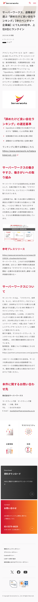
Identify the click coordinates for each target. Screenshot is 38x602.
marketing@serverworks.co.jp (22, 411)
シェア (9, 42)
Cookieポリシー (9, 555)
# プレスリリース (8, 39)
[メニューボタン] (34, 3)
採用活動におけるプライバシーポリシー (16, 562)
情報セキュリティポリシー (12, 549)
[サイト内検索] (30, 3)
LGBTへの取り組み (10, 559)
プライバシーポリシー (11, 552)
